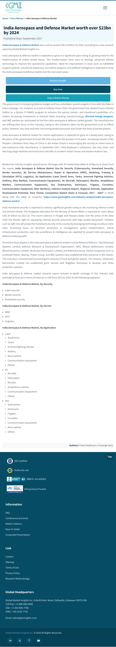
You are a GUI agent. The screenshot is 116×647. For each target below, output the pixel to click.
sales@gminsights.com (24, 618)
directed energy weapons (99, 116)
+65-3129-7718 (20, 611)
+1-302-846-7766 (20, 607)
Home (5, 18)
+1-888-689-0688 (24, 604)
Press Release (16, 18)
